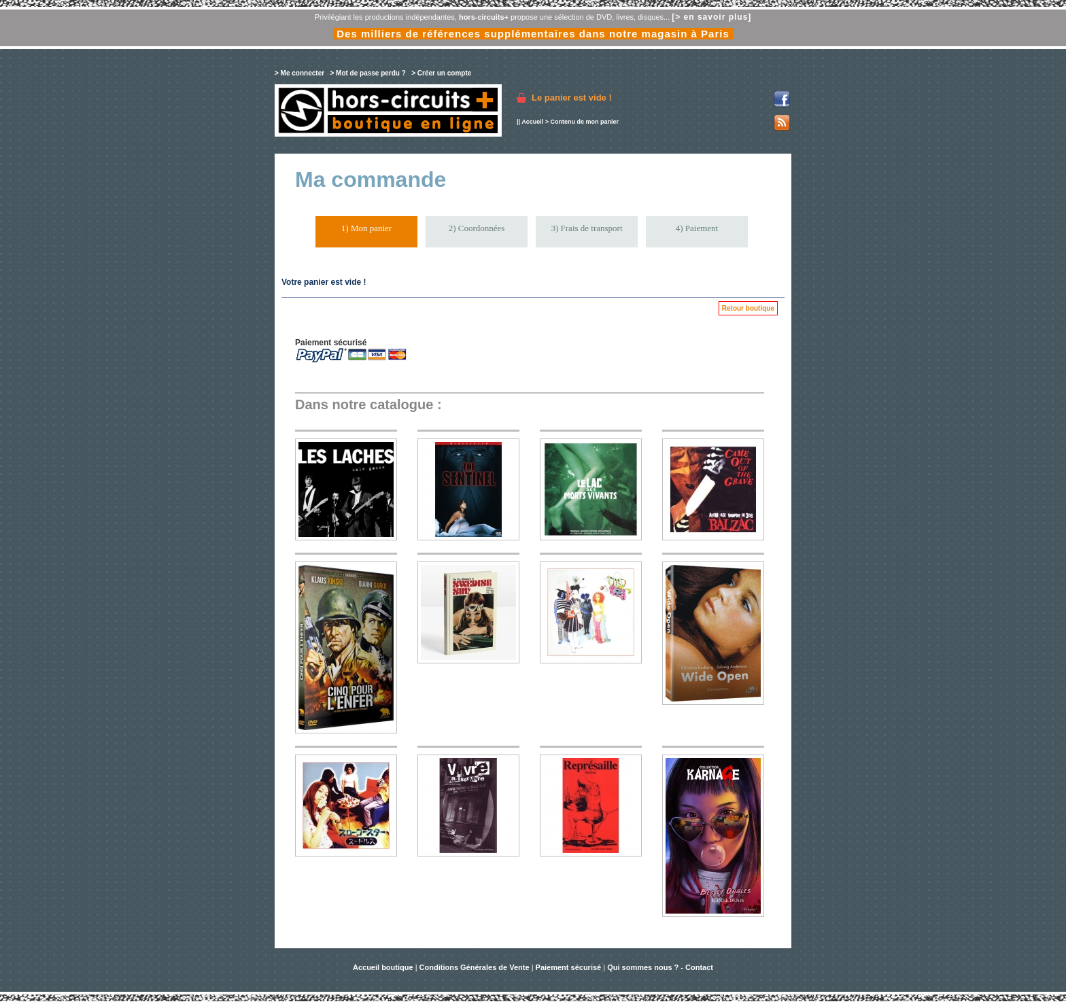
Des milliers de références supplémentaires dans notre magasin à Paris (533, 33)
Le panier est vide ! (572, 97)
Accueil (532, 121)
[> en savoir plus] (711, 17)
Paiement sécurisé (569, 967)
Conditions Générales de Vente (474, 967)
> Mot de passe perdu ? (367, 73)
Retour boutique (748, 308)
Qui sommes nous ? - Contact (660, 967)
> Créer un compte (441, 73)
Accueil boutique (384, 967)
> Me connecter (299, 73)
